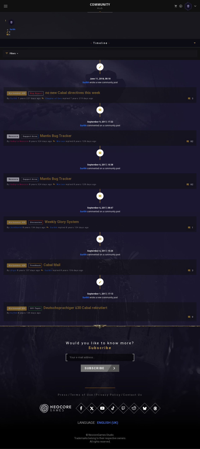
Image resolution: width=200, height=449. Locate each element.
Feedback (36, 265)
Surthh (85, 82)
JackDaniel (16, 228)
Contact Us (132, 395)
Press (63, 395)
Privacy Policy (108, 395)
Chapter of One (53, 98)
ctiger (13, 271)
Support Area (30, 136)
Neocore (13, 136)
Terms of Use (81, 395)
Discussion (37, 222)
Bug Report (37, 93)
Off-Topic (36, 308)
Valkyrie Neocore (19, 141)
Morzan (61, 141)
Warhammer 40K (17, 93)
